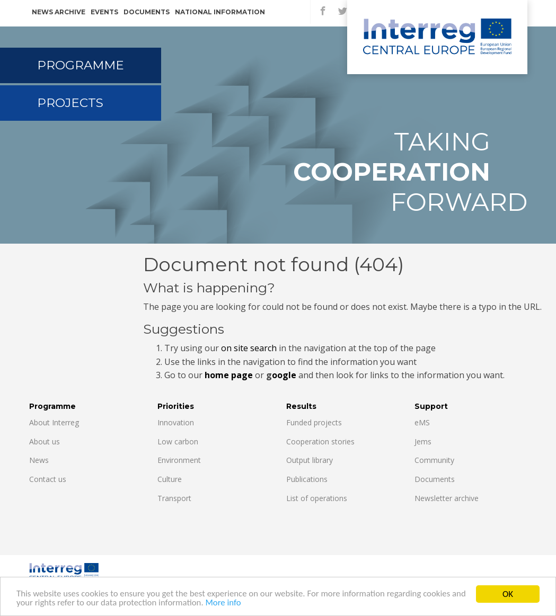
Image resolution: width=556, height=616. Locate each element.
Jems (422, 441)
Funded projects (314, 422)
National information (220, 12)
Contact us (47, 479)
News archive (58, 12)
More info (242, 604)
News (39, 460)
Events (104, 12)
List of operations (316, 498)
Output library (309, 460)
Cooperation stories (320, 441)
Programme (80, 65)
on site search (249, 348)
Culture (169, 479)
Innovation (175, 422)
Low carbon (177, 441)
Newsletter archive (446, 498)
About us (44, 441)
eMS (422, 422)
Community (434, 460)
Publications (307, 479)
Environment (179, 460)
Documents (146, 12)
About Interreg (54, 422)
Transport (174, 498)
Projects (70, 102)
